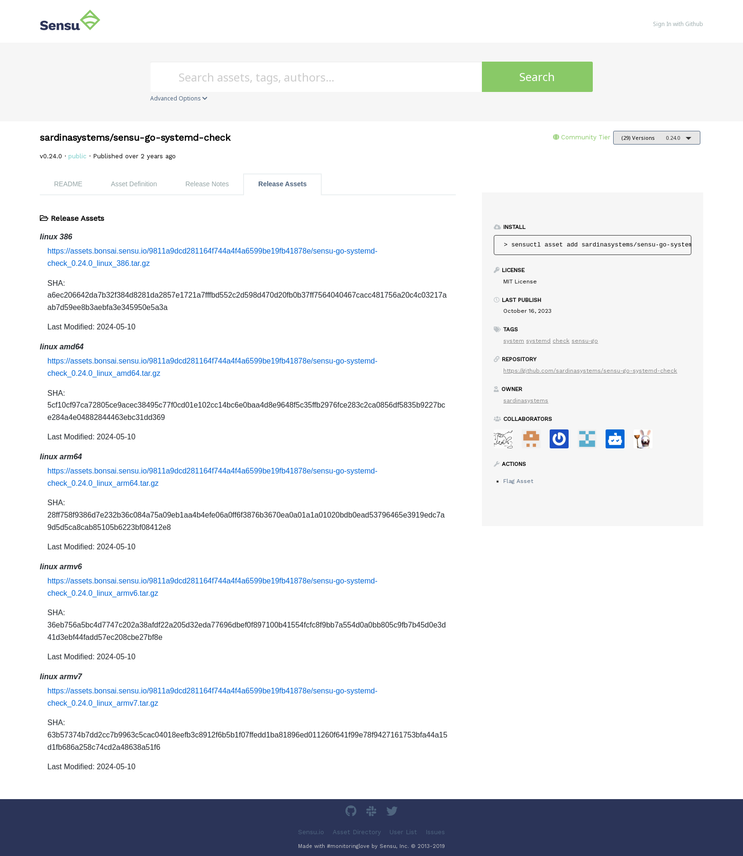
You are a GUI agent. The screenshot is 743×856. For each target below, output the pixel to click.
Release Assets (282, 184)
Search (537, 76)
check (561, 340)
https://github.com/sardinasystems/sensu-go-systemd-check (590, 370)
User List (403, 831)
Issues (435, 831)
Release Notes (207, 184)
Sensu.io (311, 831)
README (68, 184)
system (513, 340)
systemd (538, 340)
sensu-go (584, 340)
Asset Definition (134, 184)
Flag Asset (518, 481)
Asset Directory (357, 831)
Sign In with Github (678, 24)
